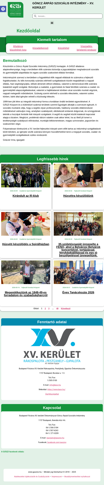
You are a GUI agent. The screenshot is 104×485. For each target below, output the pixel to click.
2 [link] (45, 309)
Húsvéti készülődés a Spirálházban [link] (25, 244)
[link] (3, 9)
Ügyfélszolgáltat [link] (52, 394)
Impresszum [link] (57, 476)
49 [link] (57, 309)
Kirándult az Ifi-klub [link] (26, 195)
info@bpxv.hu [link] (55, 385)
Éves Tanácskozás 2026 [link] (78, 292)
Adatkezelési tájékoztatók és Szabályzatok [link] (31, 476)
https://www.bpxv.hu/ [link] (56, 389)
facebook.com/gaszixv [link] (56, 442)
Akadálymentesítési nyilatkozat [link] (77, 476)
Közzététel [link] (63, 48)
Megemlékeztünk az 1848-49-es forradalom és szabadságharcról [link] (25, 294)
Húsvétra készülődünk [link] (78, 195)
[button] (52, 23)
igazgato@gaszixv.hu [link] (55, 438)
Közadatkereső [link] (40, 48)
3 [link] (48, 309)
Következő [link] (65, 309)
